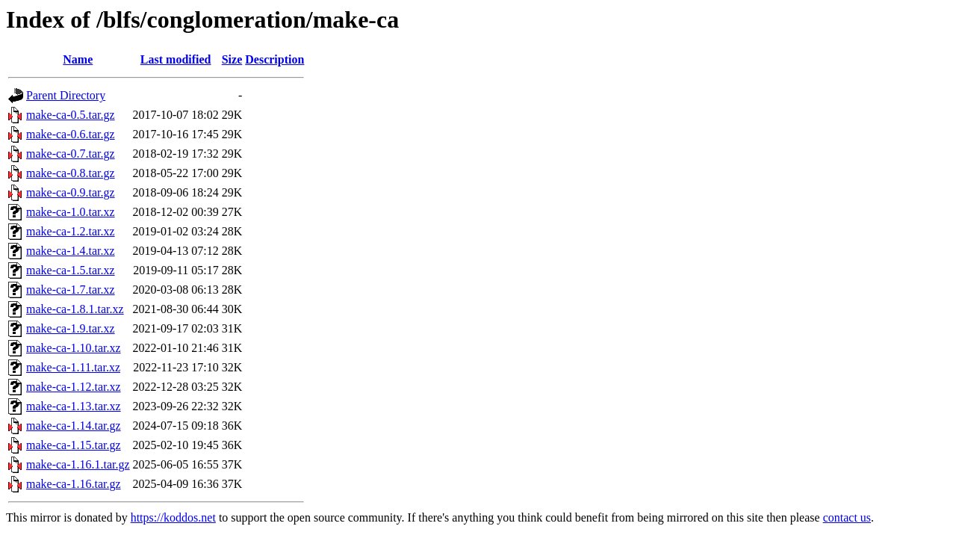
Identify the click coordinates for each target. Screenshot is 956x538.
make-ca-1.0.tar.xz (70, 211)
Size (232, 59)
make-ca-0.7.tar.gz (70, 153)
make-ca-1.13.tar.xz (73, 406)
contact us (847, 517)
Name (78, 59)
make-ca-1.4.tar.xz (70, 250)
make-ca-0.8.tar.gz (70, 173)
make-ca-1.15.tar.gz (73, 445)
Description (274, 59)
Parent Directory (65, 95)
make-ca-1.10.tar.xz (73, 347)
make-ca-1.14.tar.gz (73, 425)
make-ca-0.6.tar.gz (70, 134)
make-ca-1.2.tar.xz (70, 231)
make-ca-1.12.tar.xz (73, 386)
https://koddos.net (173, 517)
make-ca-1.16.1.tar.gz (78, 464)
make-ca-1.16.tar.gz (73, 483)
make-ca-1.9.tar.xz (70, 328)
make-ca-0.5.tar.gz (70, 114)
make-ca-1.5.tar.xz (70, 270)
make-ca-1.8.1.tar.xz (75, 309)
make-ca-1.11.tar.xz (73, 367)
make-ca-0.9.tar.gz (70, 192)
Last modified (175, 59)
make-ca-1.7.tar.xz (70, 289)
